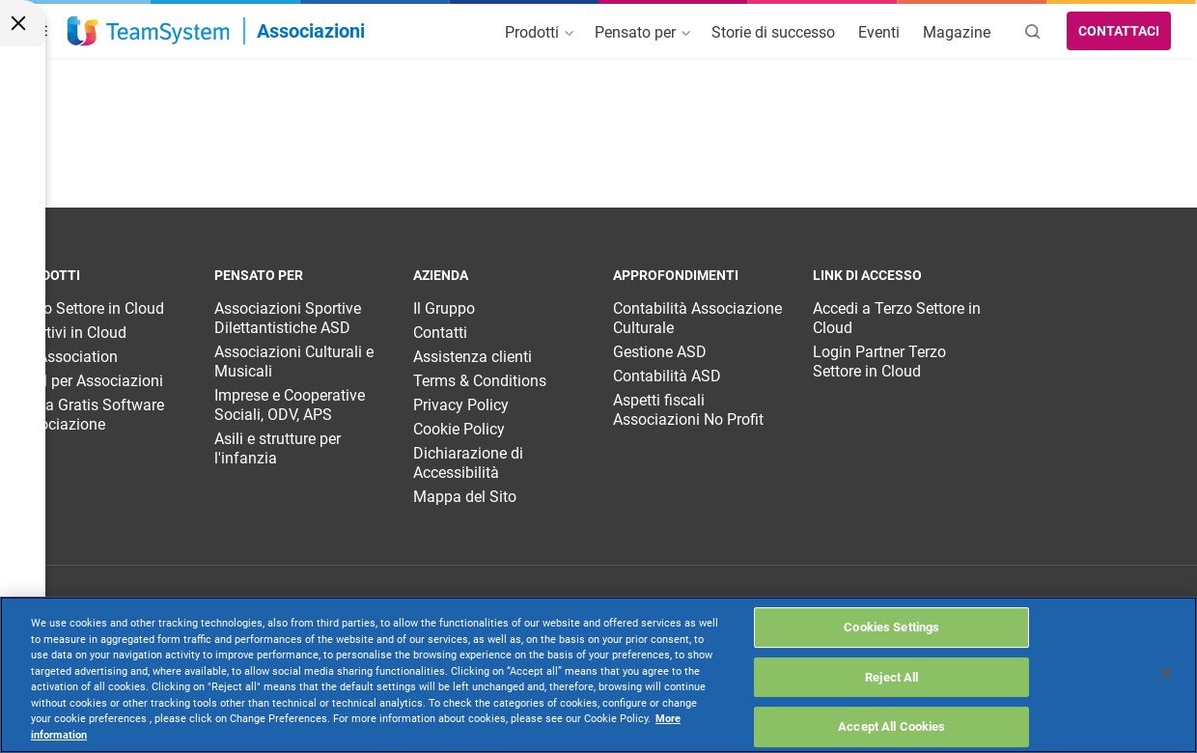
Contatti (440, 332)
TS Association (66, 357)
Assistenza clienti (472, 357)
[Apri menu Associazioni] (220, 30)
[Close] (1166, 673)
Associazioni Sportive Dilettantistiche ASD (287, 318)
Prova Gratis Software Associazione (89, 414)
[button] (37, 30)
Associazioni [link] (311, 30)
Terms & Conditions (479, 381)
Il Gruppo (444, 308)
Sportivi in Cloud (70, 332)
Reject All (891, 677)
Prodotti (539, 32)
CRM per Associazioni (88, 381)
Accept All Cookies (891, 726)
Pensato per (642, 32)
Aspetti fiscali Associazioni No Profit (688, 410)
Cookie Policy (459, 429)
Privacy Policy (461, 405)
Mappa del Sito (464, 497)
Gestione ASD (660, 352)
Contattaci (1118, 31)
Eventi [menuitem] (879, 32)
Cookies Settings (891, 627)
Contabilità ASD (667, 376)
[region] (598, 675)
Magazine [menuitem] (956, 32)
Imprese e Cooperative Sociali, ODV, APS (289, 405)
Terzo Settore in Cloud (89, 308)
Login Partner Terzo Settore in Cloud (879, 361)
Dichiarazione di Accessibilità (468, 463)
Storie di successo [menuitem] (773, 32)
